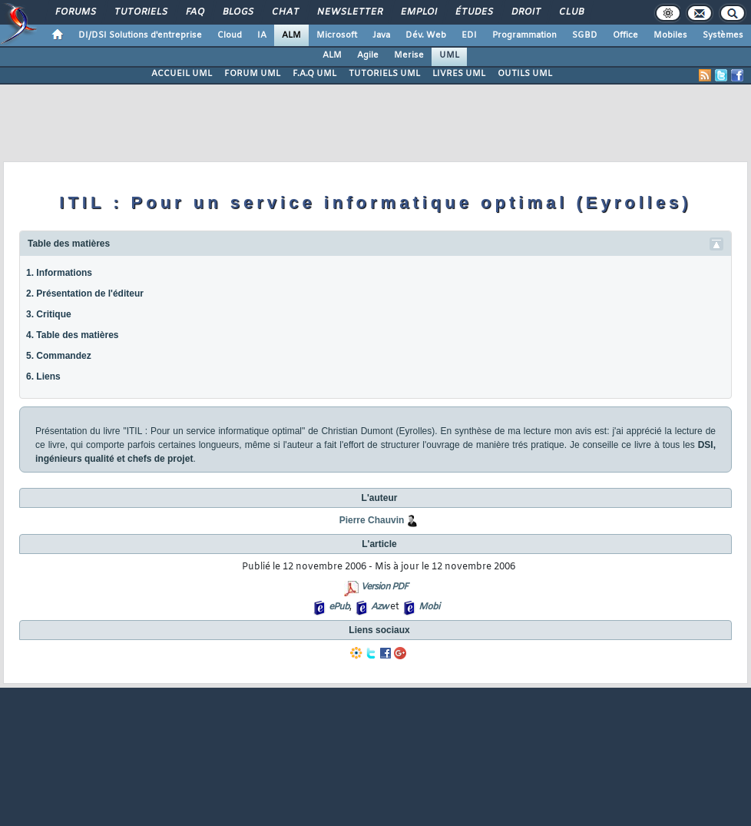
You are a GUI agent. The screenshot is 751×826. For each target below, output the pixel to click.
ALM (291, 35)
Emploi (418, 12)
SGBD (584, 35)
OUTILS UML (525, 73)
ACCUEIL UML (181, 73)
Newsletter (349, 12)
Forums (75, 12)
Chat (284, 12)
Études (473, 12)
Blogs (237, 12)
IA (261, 35)
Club (570, 12)
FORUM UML (252, 73)
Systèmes (723, 35)
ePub (339, 607)
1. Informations (59, 272)
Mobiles (670, 35)
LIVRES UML (458, 73)
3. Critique (48, 314)
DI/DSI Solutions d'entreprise (140, 35)
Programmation (524, 35)
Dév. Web (425, 35)
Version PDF (384, 587)
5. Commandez (58, 355)
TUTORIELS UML (384, 73)
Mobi (429, 607)
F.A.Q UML (314, 73)
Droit (525, 12)
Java (381, 35)
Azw (379, 607)
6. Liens (43, 376)
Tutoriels (140, 12)
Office (625, 35)
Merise (409, 55)
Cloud (229, 35)
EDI (469, 35)
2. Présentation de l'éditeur (85, 293)
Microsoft (336, 35)
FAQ (194, 12)
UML (449, 55)
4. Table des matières (72, 335)
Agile (368, 55)
